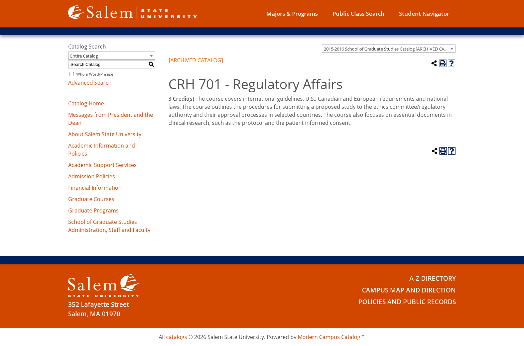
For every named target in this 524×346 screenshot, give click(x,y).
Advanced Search (90, 82)
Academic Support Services (102, 165)
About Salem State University (104, 134)
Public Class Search (358, 13)
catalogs (176, 337)
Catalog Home (86, 103)
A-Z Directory (432, 278)
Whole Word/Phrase (94, 74)
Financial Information (95, 187)
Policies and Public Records (407, 301)
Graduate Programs (93, 210)
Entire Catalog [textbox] (84, 56)
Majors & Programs (292, 13)
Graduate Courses (91, 199)
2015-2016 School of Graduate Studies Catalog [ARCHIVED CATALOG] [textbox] (389, 49)
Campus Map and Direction (409, 290)
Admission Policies (91, 176)
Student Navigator (424, 13)
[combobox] (388, 49)
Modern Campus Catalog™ (331, 337)
